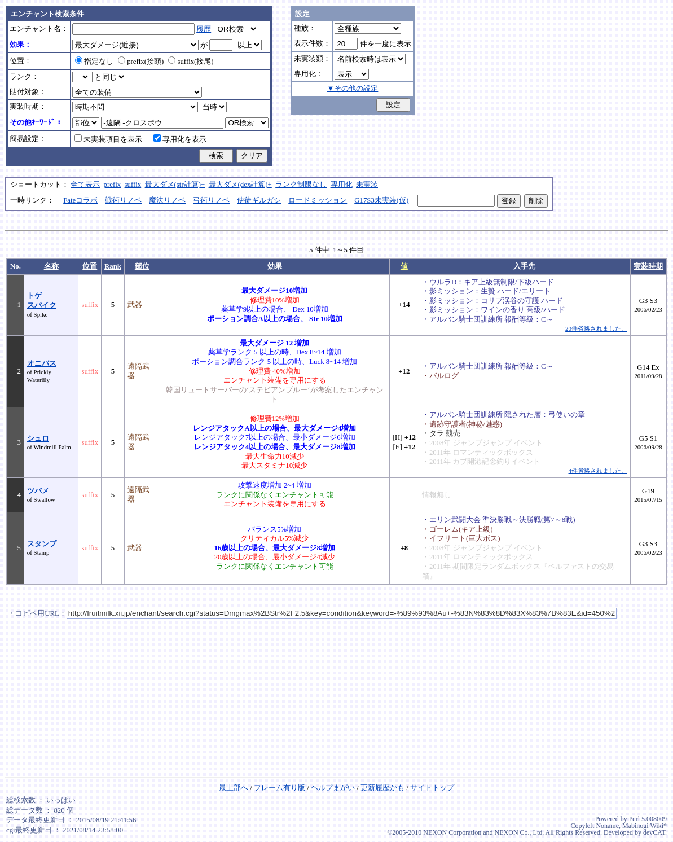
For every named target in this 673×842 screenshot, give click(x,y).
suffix (133, 184)
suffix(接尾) (190, 61)
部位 (142, 266)
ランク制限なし (301, 184)
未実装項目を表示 (108, 139)
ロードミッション (317, 200)
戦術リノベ (123, 200)
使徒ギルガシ (259, 200)
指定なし (94, 61)
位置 (89, 266)
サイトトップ (432, 788)
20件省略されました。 (596, 328)
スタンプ (41, 544)
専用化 (342, 184)
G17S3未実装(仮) (381, 200)
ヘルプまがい (333, 788)
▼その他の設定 (353, 89)
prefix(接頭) (141, 61)
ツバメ (38, 491)
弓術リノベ (211, 200)
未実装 (367, 184)
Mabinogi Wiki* (644, 826)
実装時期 (648, 266)
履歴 (203, 29)
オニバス (41, 363)
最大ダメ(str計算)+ (175, 184)
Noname (607, 826)
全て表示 (85, 184)
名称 (51, 266)
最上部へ (233, 788)
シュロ (38, 438)
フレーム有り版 (279, 788)
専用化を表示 (179, 139)
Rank (112, 266)
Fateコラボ (80, 200)
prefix (112, 184)
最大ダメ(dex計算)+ (240, 184)
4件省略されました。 (598, 470)
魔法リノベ (167, 200)
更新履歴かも (382, 788)
